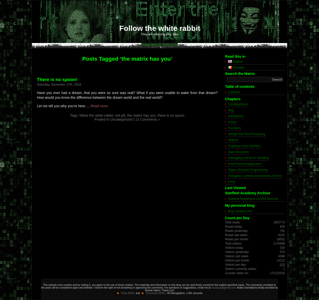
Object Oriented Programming (248, 170)
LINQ (231, 182)
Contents (234, 92)
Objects (233, 140)
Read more (99, 106)
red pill (120, 115)
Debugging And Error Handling (248, 158)
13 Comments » (147, 119)
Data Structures (238, 152)
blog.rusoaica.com (240, 211)
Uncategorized (121, 119)
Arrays (232, 122)
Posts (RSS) (128, 293)
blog (231, 110)
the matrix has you (141, 115)
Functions (234, 128)
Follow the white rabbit (159, 28)
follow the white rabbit (96, 115)
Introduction (236, 116)
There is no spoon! (57, 79)
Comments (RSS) (155, 293)
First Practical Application (244, 164)
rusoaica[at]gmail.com (223, 287)
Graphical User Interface (244, 146)
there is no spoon (171, 115)
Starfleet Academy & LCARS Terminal (253, 198)
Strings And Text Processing (246, 134)
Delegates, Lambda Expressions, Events (255, 176)
